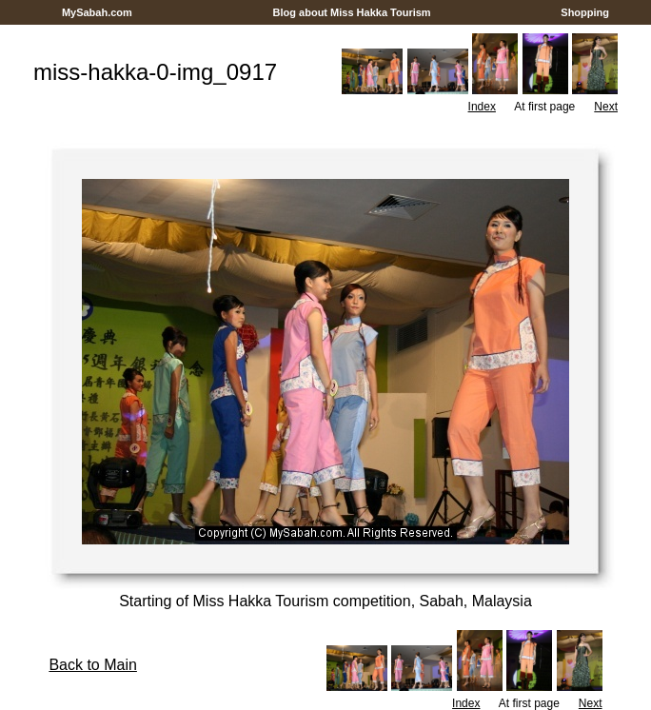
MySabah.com (97, 12)
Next (606, 106)
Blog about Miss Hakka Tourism (351, 12)
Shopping (585, 12)
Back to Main (92, 665)
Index (482, 106)
